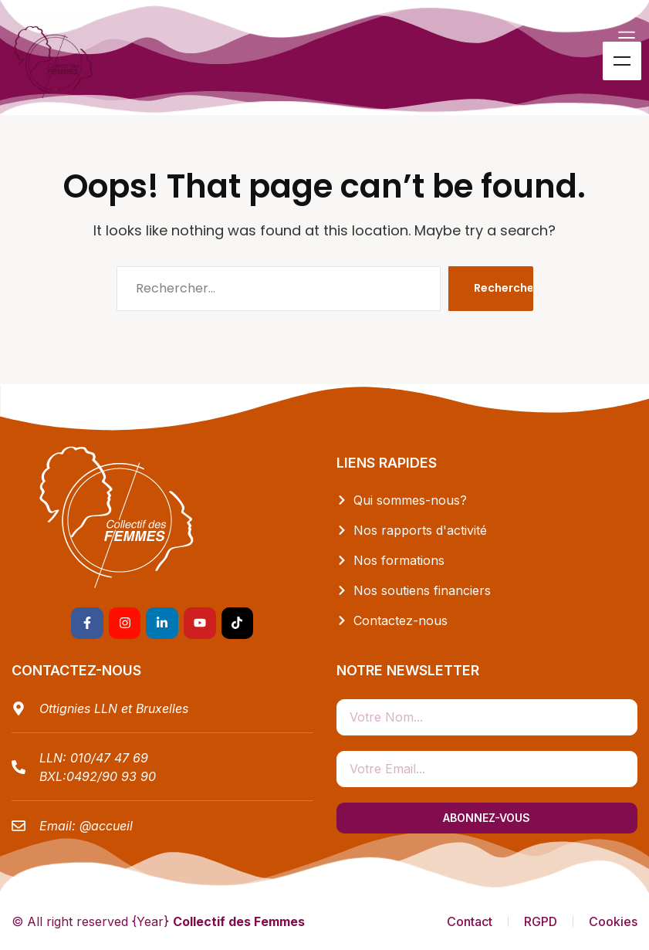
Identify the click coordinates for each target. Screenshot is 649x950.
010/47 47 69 (109, 758)
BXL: (52, 776)
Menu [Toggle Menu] (622, 61)
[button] (626, 37)
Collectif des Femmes (239, 921)
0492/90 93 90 (111, 776)
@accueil (106, 825)
